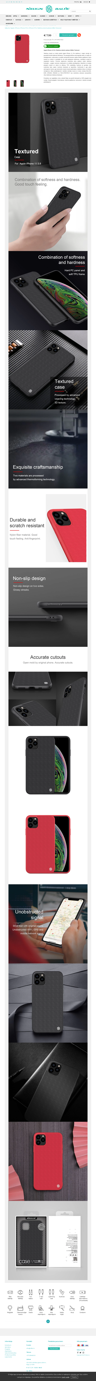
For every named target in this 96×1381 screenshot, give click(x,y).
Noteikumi (8, 1345)
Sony (70, 16)
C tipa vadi (41, 1294)
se (19, 2)
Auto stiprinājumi (41, 1310)
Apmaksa (8, 1347)
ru (14, 2)
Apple (12, 28)
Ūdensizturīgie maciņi (21, 1310)
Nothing (61, 16)
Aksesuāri (9, 23)
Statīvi (31, 1309)
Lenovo (28, 20)
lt (9, 2)
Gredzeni (83, 1309)
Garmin (37, 20)
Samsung (24, 16)
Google (18, 20)
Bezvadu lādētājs (50, 20)
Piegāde (7, 1349)
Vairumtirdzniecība (10, 1353)
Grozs (87, 2)
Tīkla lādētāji (10, 1294)
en (17, 2)
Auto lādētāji (72, 1294)
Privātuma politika (10, 1355)
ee (11, 2)
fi (21, 2)
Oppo (77, 16)
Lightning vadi (51, 1294)
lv (7, 2)
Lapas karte (8, 1357)
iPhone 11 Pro (24, 28)
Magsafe (10, 1309)
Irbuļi (72, 1309)
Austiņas (62, 1293)
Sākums (7, 28)
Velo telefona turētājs (69, 20)
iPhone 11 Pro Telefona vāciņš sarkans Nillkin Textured (45, 28)
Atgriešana (8, 1351)
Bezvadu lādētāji (20, 1294)
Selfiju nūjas (62, 1310)
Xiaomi (33, 16)
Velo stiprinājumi (52, 1310)
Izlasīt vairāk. (65, 1377)
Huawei (42, 16)
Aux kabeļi (31, 1294)
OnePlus (9, 20)
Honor (51, 16)
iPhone (17, 28)
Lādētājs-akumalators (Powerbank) (83, 1295)
